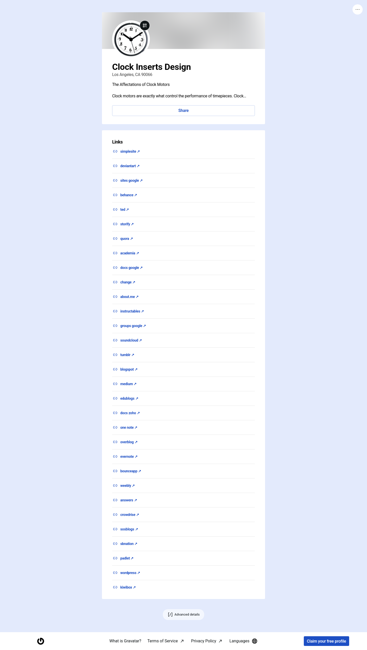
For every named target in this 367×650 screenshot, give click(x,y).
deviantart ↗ (130, 166)
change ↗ (127, 282)
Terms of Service (162, 641)
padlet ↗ (127, 558)
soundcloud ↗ (131, 340)
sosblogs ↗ (129, 529)
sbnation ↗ (128, 544)
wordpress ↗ (130, 573)
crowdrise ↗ (129, 515)
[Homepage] (40, 641)
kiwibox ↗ (128, 587)
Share (183, 110)
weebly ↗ (127, 486)
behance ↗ (128, 195)
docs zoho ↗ (130, 413)
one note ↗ (128, 427)
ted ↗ (124, 209)
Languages (243, 641)
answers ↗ (128, 500)
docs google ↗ (131, 268)
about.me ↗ (129, 297)
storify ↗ (127, 224)
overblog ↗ (128, 442)
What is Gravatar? (125, 641)
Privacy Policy (203, 641)
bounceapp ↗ (130, 471)
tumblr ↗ (127, 355)
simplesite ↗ (130, 151)
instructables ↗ (132, 311)
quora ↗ (126, 239)
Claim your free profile (326, 641)
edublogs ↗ (129, 398)
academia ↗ (129, 253)
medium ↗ (128, 384)
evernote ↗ (129, 456)
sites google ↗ (131, 180)
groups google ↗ (133, 326)
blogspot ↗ (128, 369)
